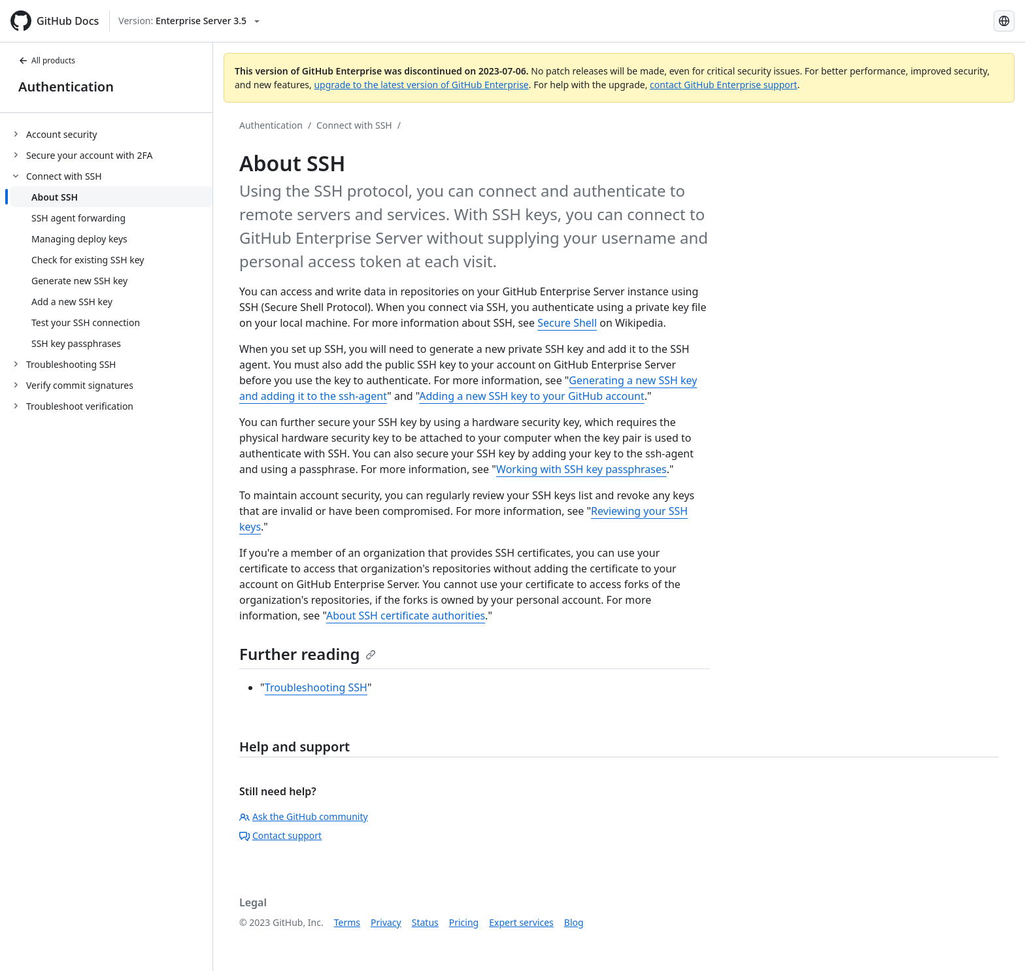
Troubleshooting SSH (316, 687)
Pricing (464, 922)
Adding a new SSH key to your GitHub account (532, 396)
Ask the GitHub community (303, 816)
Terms (347, 922)
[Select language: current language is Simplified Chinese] (1004, 20)
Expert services (521, 922)
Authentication (66, 86)
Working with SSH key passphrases (581, 469)
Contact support (280, 835)
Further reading (307, 654)
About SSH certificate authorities (405, 615)
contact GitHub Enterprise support (724, 84)
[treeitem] (111, 133)
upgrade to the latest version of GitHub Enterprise (421, 84)
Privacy (386, 922)
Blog (574, 922)
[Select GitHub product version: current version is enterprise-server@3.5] (189, 20)
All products (46, 60)
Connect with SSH (354, 125)
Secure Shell (567, 323)
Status (425, 922)
